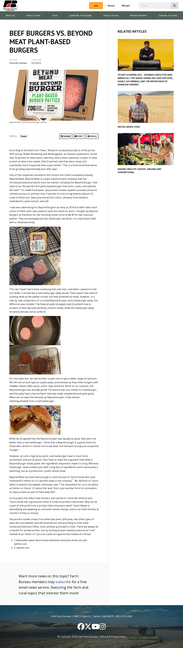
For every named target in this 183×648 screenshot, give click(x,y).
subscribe (63, 581)
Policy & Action (111, 15)
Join (96, 5)
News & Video (33, 15)
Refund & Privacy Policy (113, 636)
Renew (111, 5)
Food (54, 15)
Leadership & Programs (80, 15)
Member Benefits (138, 15)
